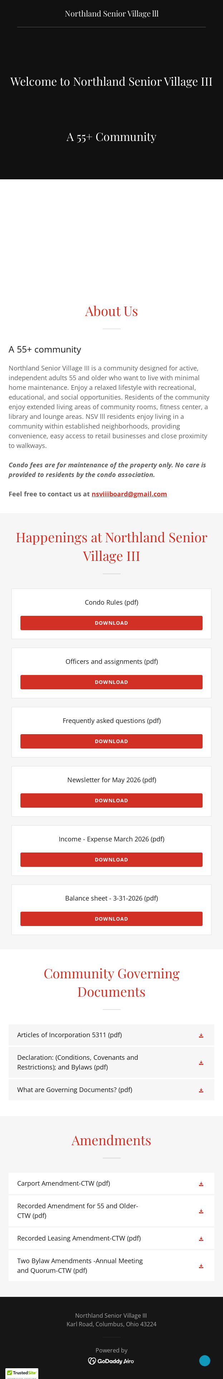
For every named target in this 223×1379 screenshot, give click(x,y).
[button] (202, 1035)
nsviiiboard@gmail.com (129, 494)
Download (111, 622)
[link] (112, 14)
